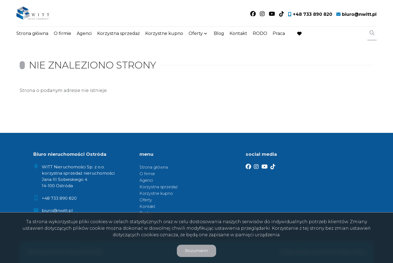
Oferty (196, 33)
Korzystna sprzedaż (118, 33)
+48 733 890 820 (59, 198)
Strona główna (32, 33)
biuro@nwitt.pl (57, 210)
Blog (219, 33)
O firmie (62, 33)
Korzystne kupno (164, 33)
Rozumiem (196, 250)
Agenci (84, 33)
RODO (260, 33)
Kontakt (238, 33)
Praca (279, 33)
